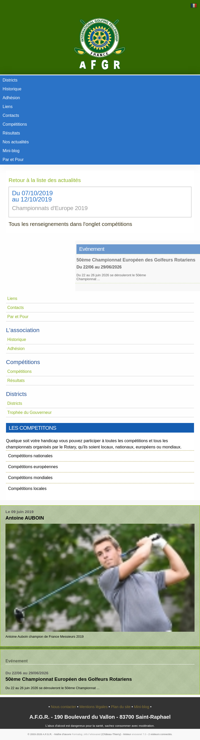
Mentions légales (94, 707)
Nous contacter (64, 707)
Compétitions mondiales (30, 477)
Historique (12, 89)
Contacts (11, 115)
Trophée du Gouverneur (29, 412)
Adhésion (11, 98)
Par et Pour (13, 159)
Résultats (11, 133)
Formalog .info (80, 734)
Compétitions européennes (33, 467)
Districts (10, 80)
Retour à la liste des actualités (45, 180)
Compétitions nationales (30, 456)
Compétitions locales (27, 488)
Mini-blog (11, 151)
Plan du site (121, 707)
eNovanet (95, 734)
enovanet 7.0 (139, 734)
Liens (7, 106)
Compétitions (15, 124)
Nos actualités (16, 142)
